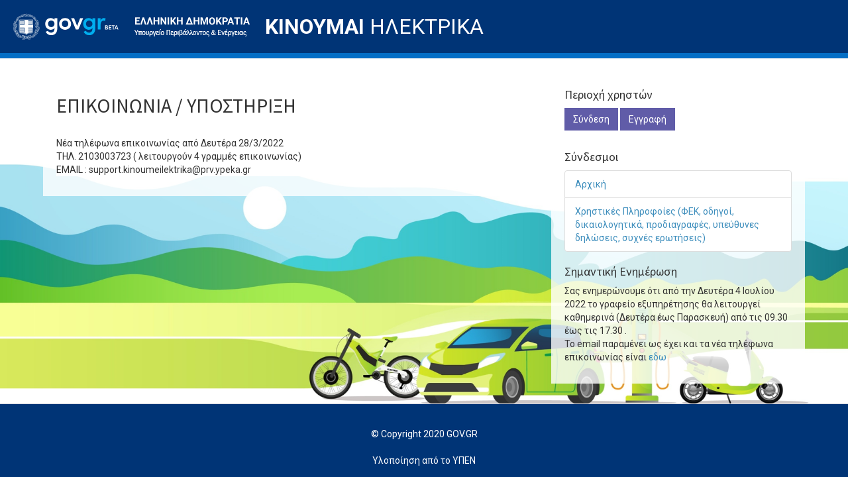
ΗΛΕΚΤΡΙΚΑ (374, 26)
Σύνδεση (591, 119)
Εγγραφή (647, 119)
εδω (657, 357)
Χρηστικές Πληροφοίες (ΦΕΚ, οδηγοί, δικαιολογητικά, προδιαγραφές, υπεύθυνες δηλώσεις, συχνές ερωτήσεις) (667, 224)
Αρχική (590, 184)
